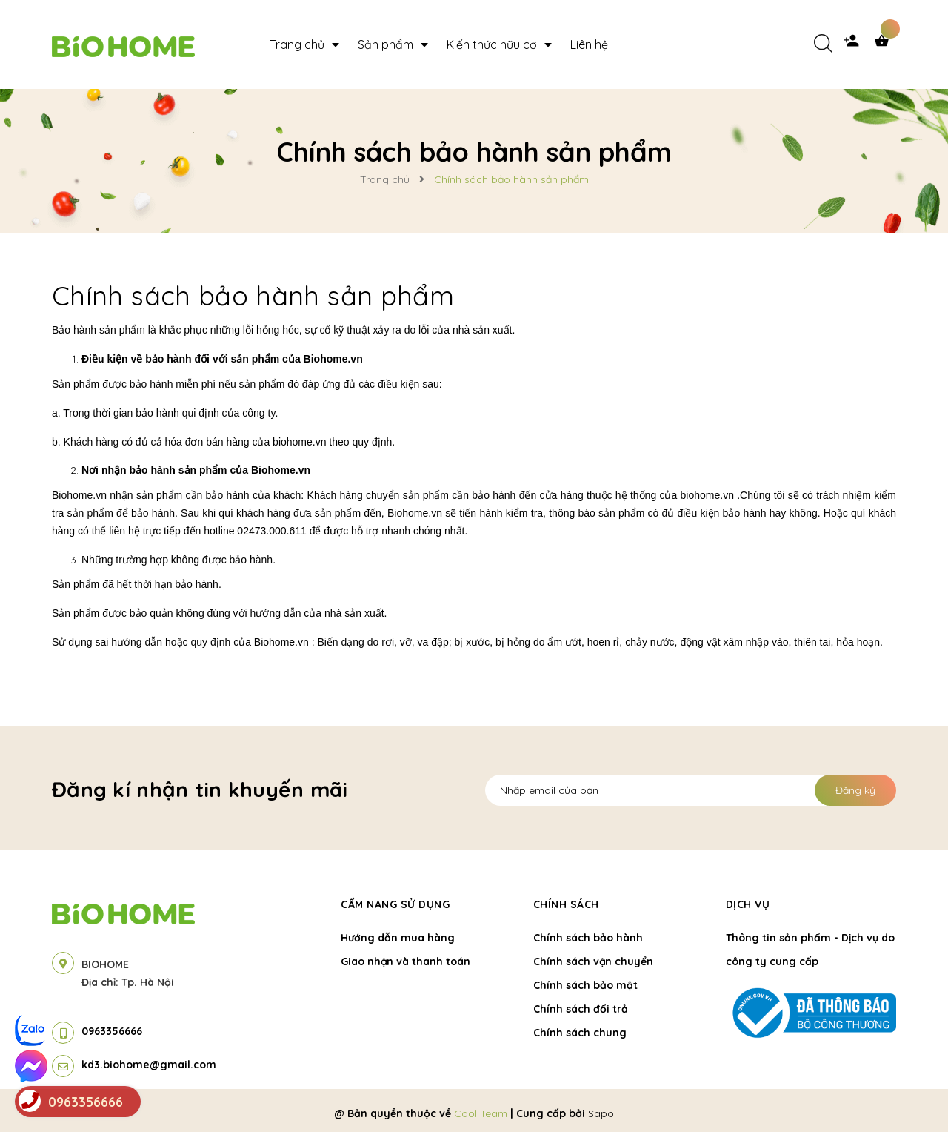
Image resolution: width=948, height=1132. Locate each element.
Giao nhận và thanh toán (405, 961)
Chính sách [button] (566, 904)
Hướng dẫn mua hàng (398, 937)
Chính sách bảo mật (585, 985)
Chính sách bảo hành (588, 937)
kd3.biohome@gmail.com (148, 1064)
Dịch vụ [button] (748, 904)
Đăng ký (855, 790)
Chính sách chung (580, 1032)
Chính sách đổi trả (580, 1009)
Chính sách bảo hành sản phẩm (253, 295)
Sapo (601, 1113)
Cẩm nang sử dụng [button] (395, 904)
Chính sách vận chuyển (593, 961)
